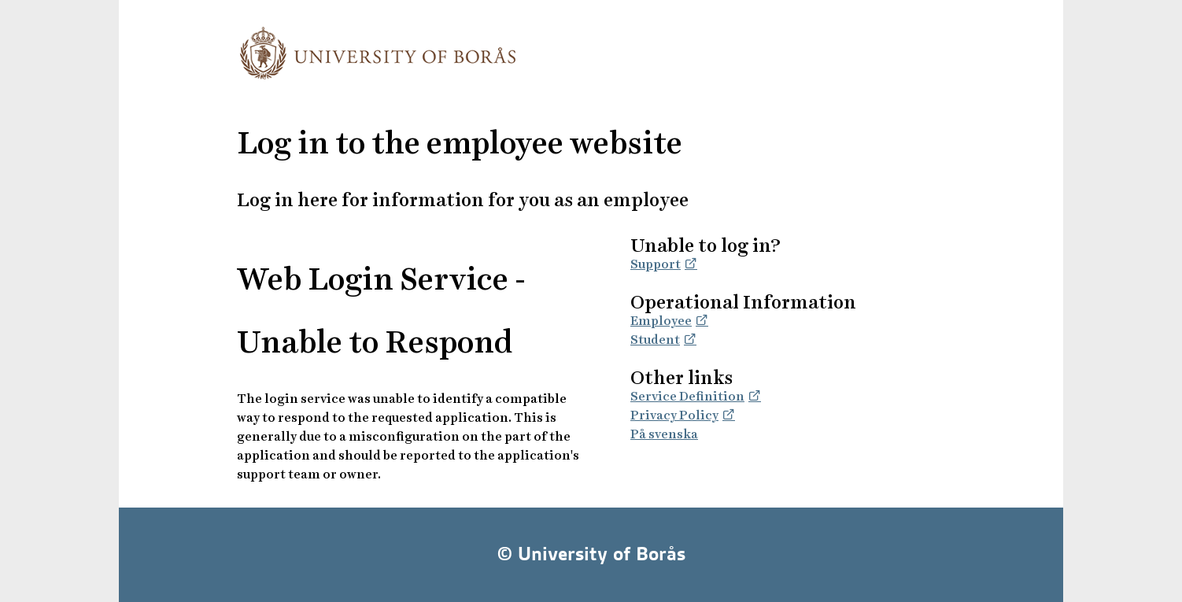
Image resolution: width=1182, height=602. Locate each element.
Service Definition (687, 396)
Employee (661, 320)
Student (655, 339)
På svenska (664, 434)
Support (655, 264)
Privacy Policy (674, 415)
